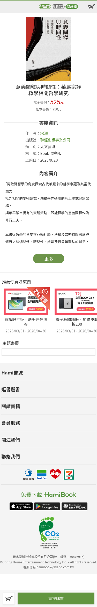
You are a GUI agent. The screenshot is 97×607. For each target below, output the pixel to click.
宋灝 (44, 133)
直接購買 (56, 598)
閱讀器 (72, 6)
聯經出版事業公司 (55, 139)
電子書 (45, 6)
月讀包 (58, 6)
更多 (49, 258)
